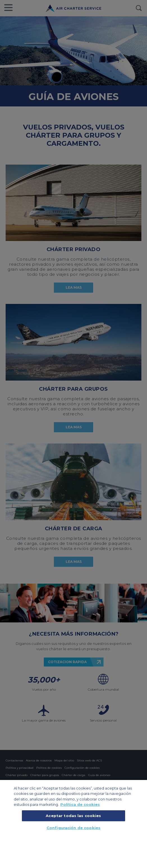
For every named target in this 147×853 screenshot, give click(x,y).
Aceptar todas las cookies (73, 815)
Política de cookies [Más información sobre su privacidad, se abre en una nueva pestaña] (80, 804)
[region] (73, 816)
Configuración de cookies (73, 827)
